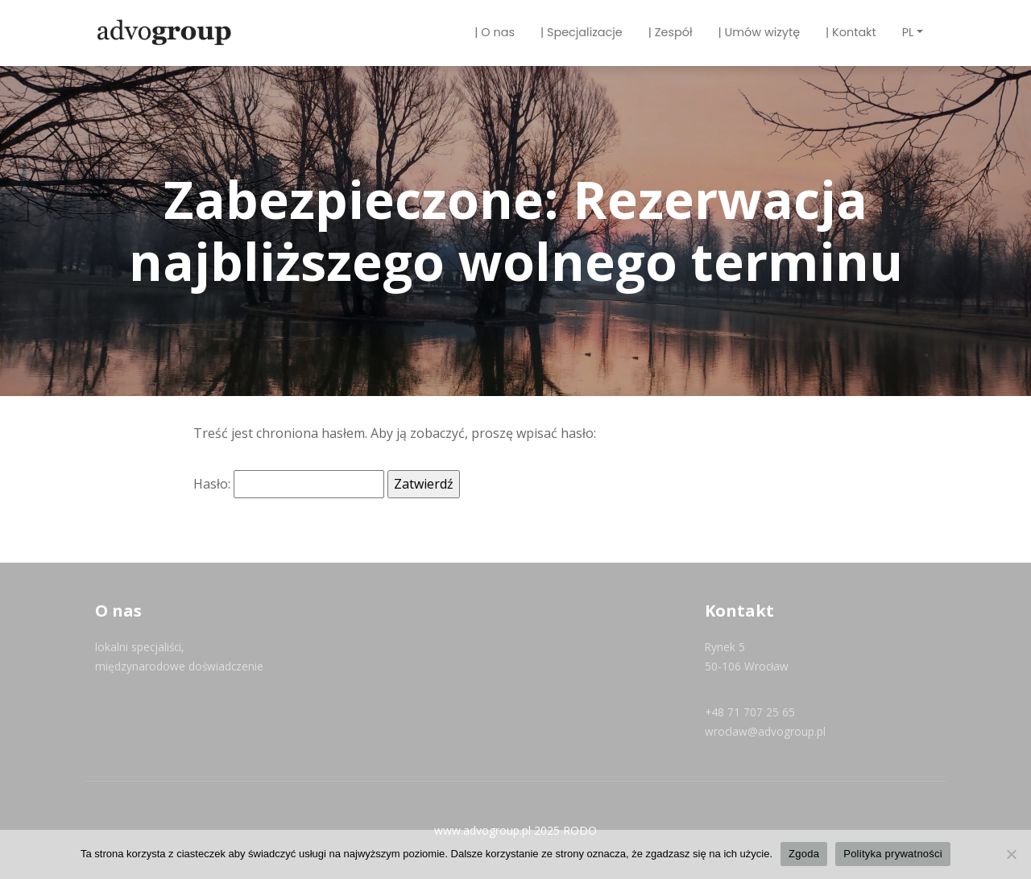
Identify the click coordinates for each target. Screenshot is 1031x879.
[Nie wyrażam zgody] (1011, 854)
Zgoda (804, 854)
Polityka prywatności (892, 854)
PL (908, 32)
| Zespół (670, 32)
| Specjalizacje (581, 32)
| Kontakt (851, 32)
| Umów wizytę (759, 32)
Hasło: (288, 484)
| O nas (494, 32)
